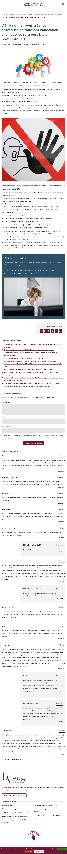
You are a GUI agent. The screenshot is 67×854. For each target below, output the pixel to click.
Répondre (62, 457)
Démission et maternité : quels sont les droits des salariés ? (24, 359)
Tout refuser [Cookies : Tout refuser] (28, 851)
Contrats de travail (7, 805)
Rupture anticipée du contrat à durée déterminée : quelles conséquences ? (29, 351)
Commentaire (6, 403)
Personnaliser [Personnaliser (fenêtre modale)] (39, 851)
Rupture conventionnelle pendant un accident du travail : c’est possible (28, 370)
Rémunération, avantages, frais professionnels (16, 809)
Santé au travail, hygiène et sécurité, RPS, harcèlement (14, 821)
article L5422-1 (11, 92)
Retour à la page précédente (14, 760)
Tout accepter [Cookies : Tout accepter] (62, 849)
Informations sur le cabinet (15, 796)
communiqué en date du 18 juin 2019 (19, 198)
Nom (4, 418)
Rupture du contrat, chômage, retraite (20, 15)
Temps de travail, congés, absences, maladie (15, 813)
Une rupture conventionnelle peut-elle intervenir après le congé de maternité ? (31, 362)
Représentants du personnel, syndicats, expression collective (49, 810)
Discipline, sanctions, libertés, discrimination (15, 816)
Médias (36, 819)
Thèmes (4, 15)
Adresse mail (6, 427)
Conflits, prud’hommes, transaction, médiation (48, 815)
